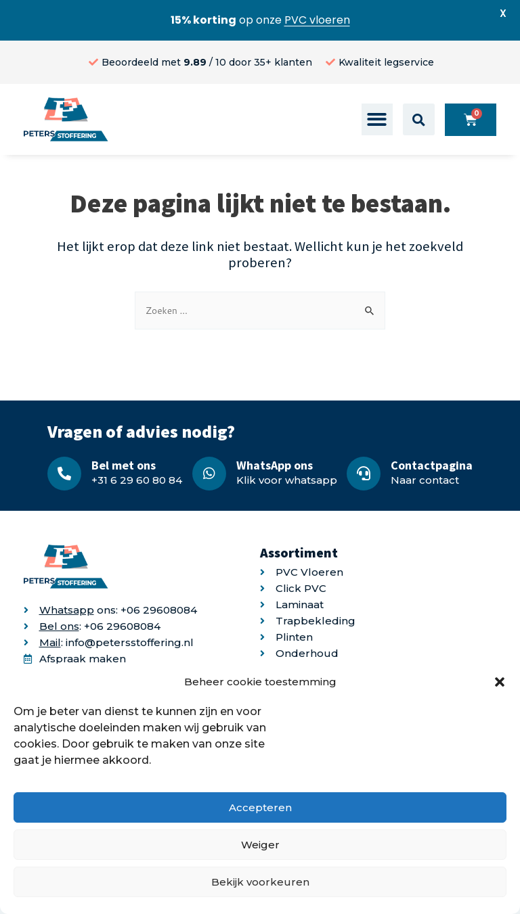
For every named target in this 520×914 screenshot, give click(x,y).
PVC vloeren (317, 20)
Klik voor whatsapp (286, 480)
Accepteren (260, 807)
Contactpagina (432, 465)
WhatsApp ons (274, 465)
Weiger (260, 844)
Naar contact (425, 480)
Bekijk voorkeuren (260, 881)
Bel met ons (123, 465)
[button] (499, 682)
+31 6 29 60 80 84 (136, 480)
